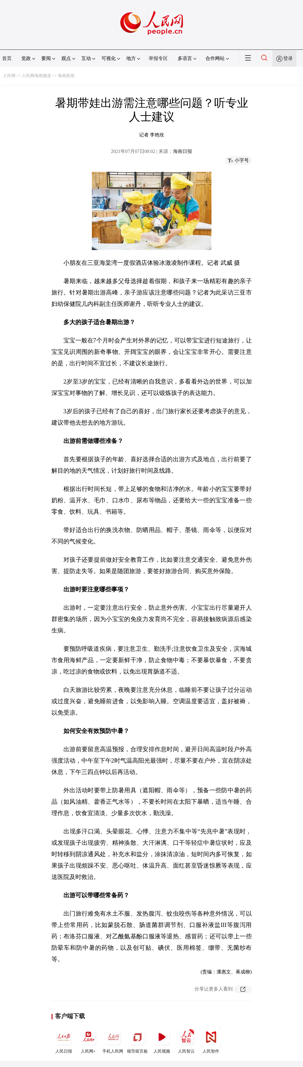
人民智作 (210, 1040)
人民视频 (161, 1040)
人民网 (9, 75)
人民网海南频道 (36, 75)
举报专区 (158, 58)
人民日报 (63, 1040)
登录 (288, 58)
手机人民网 (112, 1040)
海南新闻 (66, 75)
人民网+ (88, 1040)
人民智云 (186, 1040)
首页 (7, 58)
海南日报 (182, 151)
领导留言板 (137, 1040)
